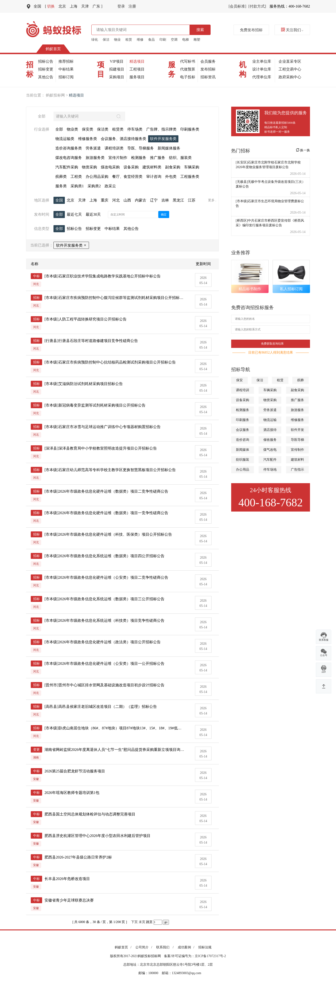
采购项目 (116, 77)
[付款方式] (257, 6)
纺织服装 (242, 459)
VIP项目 (117, 61)
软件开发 (297, 430)
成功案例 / (187, 947)
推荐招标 (66, 61)
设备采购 (242, 400)
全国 (37, 6)
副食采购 (297, 390)
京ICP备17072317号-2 (210, 956)
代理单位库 (261, 77)
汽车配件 (270, 459)
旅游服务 (297, 410)
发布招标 (208, 69)
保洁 (106, 39)
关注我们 (292, 30)
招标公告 (45, 61)
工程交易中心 (290, 69)
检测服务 (242, 410)
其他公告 (45, 77)
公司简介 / (144, 947)
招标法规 (205, 947)
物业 (117, 39)
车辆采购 (270, 390)
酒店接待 (270, 430)
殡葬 (300, 380)
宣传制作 (297, 449)
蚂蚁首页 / (124, 947)
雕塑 (197, 39)
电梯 (185, 39)
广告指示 (297, 469)
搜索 (200, 30)
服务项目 (137, 77)
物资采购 (270, 400)
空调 (174, 39)
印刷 (162, 39)
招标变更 (45, 69)
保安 (239, 380)
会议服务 (242, 430)
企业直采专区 (290, 61)
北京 (62, 6)
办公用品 (242, 469)
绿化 (94, 39)
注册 (132, 6)
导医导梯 (297, 440)
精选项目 (137, 61)
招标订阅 (66, 77)
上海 (73, 6)
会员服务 (208, 61)
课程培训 (242, 390)
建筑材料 (297, 459)
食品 (151, 39)
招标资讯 (208, 77)
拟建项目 (116, 69)
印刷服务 (242, 420)
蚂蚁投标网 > (57, 95)
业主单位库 (261, 61)
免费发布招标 (251, 30)
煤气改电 (270, 449)
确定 (164, 214)
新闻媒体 (242, 449)
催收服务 (270, 440)
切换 (50, 6)
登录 (121, 6)
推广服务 (297, 400)
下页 (134, 922)
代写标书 (187, 61)
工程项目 (137, 69)
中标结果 (66, 69)
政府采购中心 (290, 77)
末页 (142, 922)
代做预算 (187, 69)
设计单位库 (261, 69)
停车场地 (270, 469)
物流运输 (270, 420)
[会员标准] (237, 6)
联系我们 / (165, 947)
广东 (97, 6)
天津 (85, 6)
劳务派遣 (270, 410)
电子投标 (187, 77)
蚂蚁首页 (53, 49)
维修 (140, 39)
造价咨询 (242, 440)
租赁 (128, 39)
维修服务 (297, 420)
